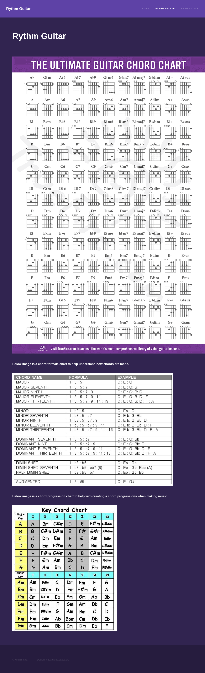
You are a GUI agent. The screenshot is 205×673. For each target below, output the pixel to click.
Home (145, 8)
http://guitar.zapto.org (57, 659)
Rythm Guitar (18, 9)
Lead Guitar (190, 8)
